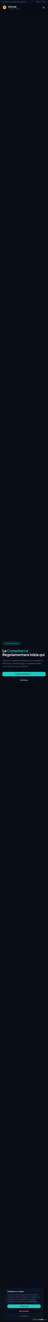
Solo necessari (24, 1311)
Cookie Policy (32, 1302)
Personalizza (24, 1316)
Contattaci (24, 680)
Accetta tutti (24, 1306)
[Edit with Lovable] (38, 1319)
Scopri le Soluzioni (24, 674)
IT (40, 2)
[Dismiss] (45, 1319)
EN (44, 2)
